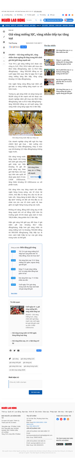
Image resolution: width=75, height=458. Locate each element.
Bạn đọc (26, 25)
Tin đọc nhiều (50, 46)
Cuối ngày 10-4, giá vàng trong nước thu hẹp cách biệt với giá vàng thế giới (29, 287)
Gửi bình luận (35, 392)
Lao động (20, 25)
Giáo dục (51, 25)
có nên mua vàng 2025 (17, 370)
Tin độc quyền (29, 15)
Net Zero (33, 25)
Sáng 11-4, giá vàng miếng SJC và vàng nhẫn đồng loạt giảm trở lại (28, 271)
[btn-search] (36, 20)
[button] (4, 58)
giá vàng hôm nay (15, 366)
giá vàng (15, 359)
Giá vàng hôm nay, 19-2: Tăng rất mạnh (34, 170)
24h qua (51, 15)
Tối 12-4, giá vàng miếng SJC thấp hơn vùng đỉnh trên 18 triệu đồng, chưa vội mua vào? (29, 254)
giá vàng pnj (27, 362)
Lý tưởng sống (7, 15)
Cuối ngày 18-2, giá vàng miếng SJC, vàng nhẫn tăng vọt (33, 309)
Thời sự (7, 25)
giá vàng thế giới (15, 362)
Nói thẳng (18, 15)
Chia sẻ (23, 47)
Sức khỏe (45, 25)
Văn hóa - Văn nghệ (68, 25)
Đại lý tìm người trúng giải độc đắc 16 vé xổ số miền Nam (64, 81)
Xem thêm (14, 293)
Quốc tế (13, 25)
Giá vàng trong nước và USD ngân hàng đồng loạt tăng (24, 334)
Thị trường (41, 15)
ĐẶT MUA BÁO (38, 11)
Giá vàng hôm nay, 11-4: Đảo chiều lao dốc (64, 51)
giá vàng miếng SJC (27, 359)
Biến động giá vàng (28, 247)
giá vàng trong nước (31, 366)
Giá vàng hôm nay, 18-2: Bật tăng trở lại (25, 342)
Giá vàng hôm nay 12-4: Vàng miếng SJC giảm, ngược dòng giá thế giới (29, 262)
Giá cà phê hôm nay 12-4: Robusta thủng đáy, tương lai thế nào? (64, 72)
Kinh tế (39, 25)
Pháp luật (58, 25)
